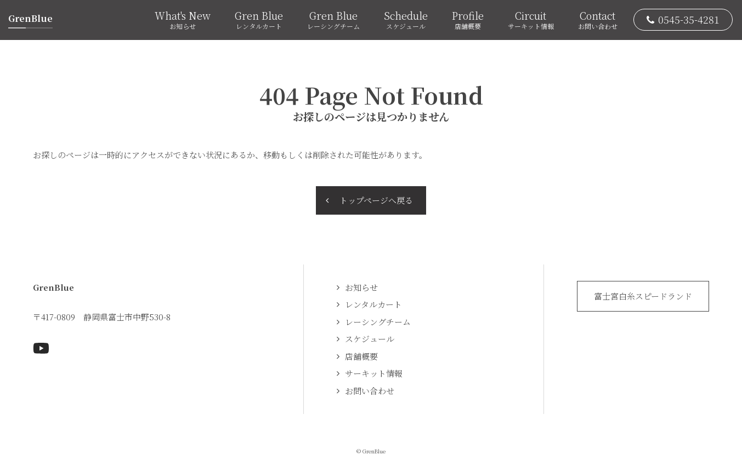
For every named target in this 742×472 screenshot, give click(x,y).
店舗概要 (361, 356)
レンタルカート (373, 304)
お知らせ (361, 287)
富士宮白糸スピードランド (643, 296)
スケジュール (369, 338)
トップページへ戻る (376, 200)
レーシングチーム (378, 321)
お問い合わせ (369, 390)
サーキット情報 (374, 373)
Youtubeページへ (41, 348)
